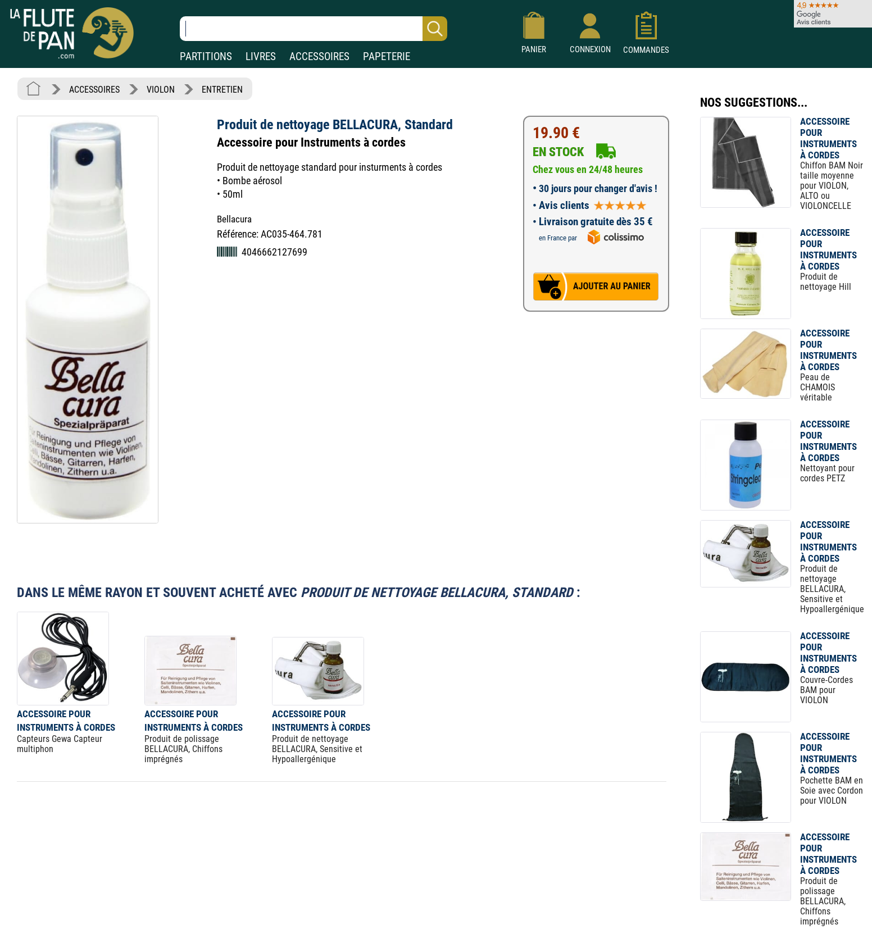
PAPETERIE (386, 56)
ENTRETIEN (222, 89)
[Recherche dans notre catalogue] (313, 28)
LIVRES (261, 56)
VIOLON (161, 89)
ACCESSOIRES (319, 56)
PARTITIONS (206, 56)
